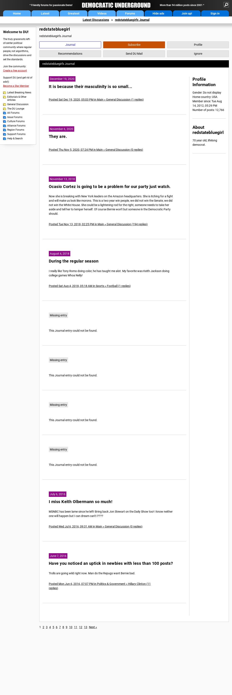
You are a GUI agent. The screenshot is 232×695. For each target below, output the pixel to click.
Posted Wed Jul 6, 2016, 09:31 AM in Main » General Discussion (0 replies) (95, 526)
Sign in (215, 13)
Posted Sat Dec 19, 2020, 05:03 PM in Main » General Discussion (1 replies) (96, 99)
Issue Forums (14, 117)
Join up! (187, 13)
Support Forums (16, 134)
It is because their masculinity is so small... (90, 86)
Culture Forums (16, 121)
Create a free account (15, 70)
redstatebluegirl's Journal (132, 20)
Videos (101, 13)
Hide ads (158, 13)
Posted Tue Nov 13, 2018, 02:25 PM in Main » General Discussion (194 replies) (98, 224)
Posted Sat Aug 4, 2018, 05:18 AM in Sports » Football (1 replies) (90, 286)
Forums (130, 13)
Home (17, 13)
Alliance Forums (16, 125)
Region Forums (15, 129)
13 (85, 627)
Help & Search (15, 138)
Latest (45, 13)
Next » (93, 627)
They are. (58, 136)
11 (75, 627)
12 (80, 627)
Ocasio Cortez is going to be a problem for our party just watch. (110, 186)
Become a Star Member (16, 85)
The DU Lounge (15, 108)
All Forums (13, 112)
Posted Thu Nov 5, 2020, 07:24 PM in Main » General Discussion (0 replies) (96, 149)
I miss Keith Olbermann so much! (80, 501)
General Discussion (18, 104)
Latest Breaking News (19, 92)
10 (70, 627)
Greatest (73, 13)
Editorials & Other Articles (16, 98)
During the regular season (73, 261)
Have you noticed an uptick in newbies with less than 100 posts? (111, 563)
